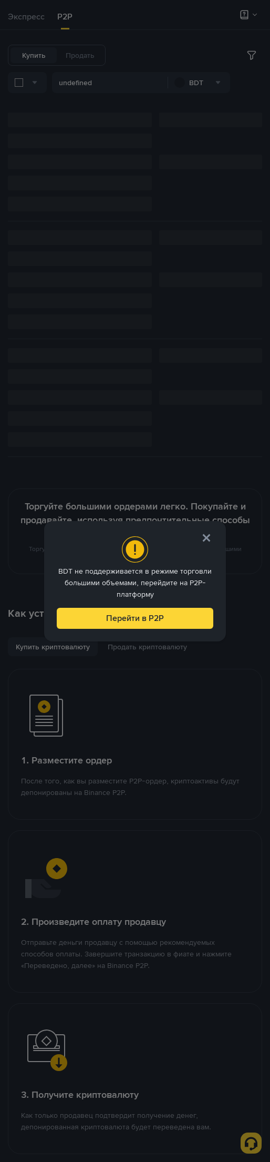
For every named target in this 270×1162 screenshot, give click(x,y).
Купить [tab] (34, 55)
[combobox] (115, 84)
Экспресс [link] (26, 16)
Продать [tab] (80, 55)
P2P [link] (64, 16)
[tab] (26, 16)
